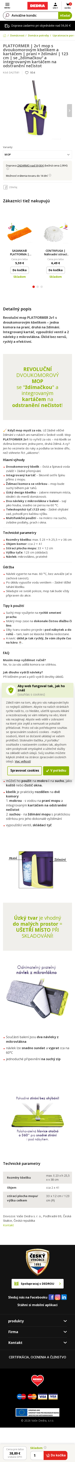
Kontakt (8, 1225)
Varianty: (8, 147)
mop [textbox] (8, 154)
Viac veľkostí (23, 761)
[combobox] (37, 154)
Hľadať (65, 15)
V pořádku (56, 771)
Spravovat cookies (24, 771)
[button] (34, 287)
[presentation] (69, 110)
